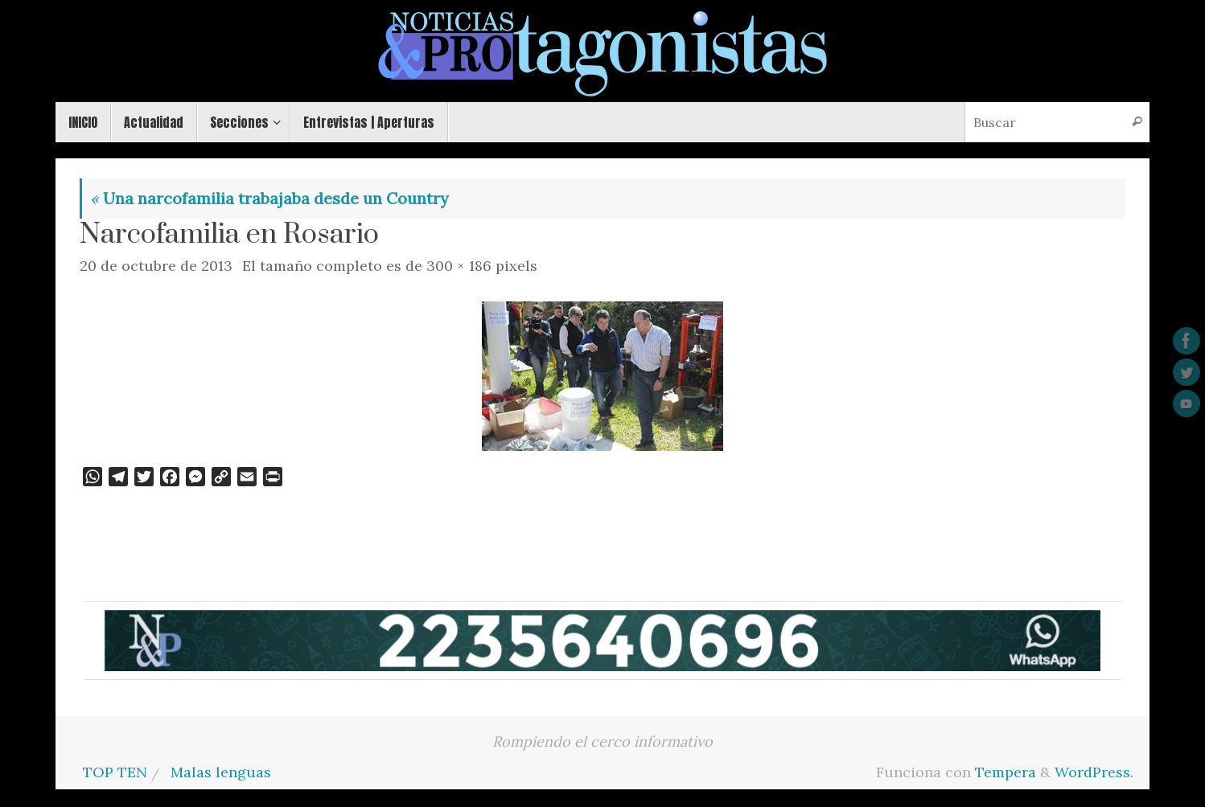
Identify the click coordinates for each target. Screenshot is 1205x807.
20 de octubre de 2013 (156, 265)
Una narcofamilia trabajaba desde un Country (269, 198)
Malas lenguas (221, 772)
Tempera (1005, 772)
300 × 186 (458, 265)
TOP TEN (115, 772)
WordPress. (1094, 772)
